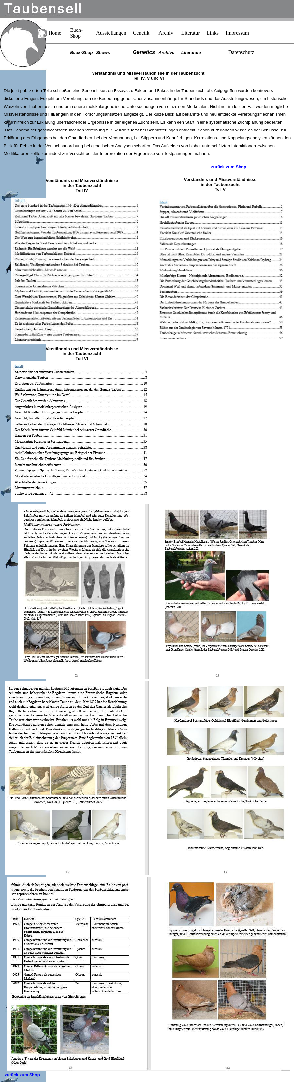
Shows (103, 52)
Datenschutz (241, 52)
